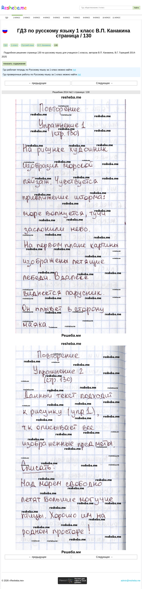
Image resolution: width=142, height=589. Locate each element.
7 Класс (76, 18)
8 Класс (86, 18)
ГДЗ (6, 18)
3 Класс (36, 18)
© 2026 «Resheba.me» (13, 580)
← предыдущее (37, 83)
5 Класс (56, 18)
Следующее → (104, 83)
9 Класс (96, 18)
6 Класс (66, 18)
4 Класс (46, 18)
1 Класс (16, 18)
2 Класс (26, 18)
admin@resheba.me (130, 580)
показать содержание (14, 63)
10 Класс (107, 18)
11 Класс (117, 18)
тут (74, 69)
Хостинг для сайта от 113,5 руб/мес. (80, 581)
